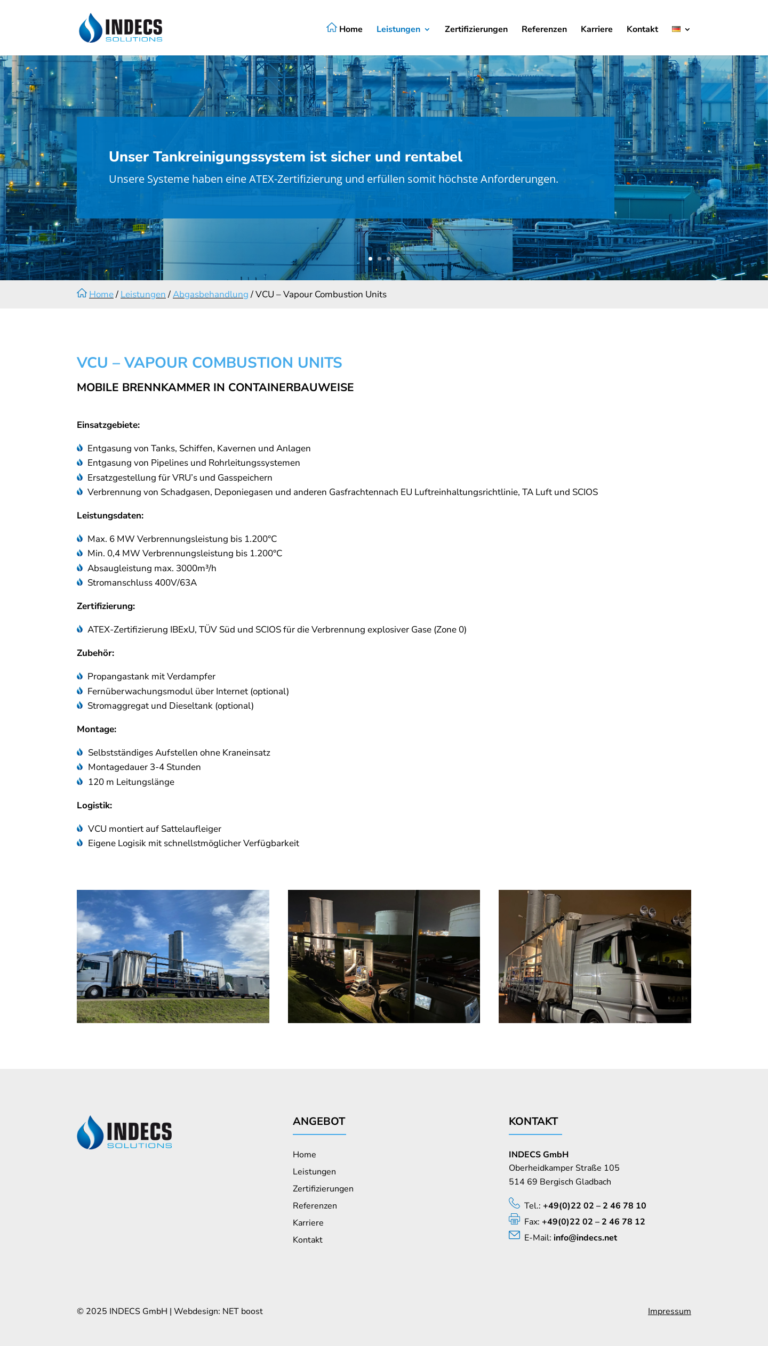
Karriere (597, 30)
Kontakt (642, 30)
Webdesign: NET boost (218, 1311)
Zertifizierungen (476, 30)
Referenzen (544, 30)
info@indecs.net (585, 1238)
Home (344, 28)
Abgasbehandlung (211, 294)
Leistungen (398, 30)
